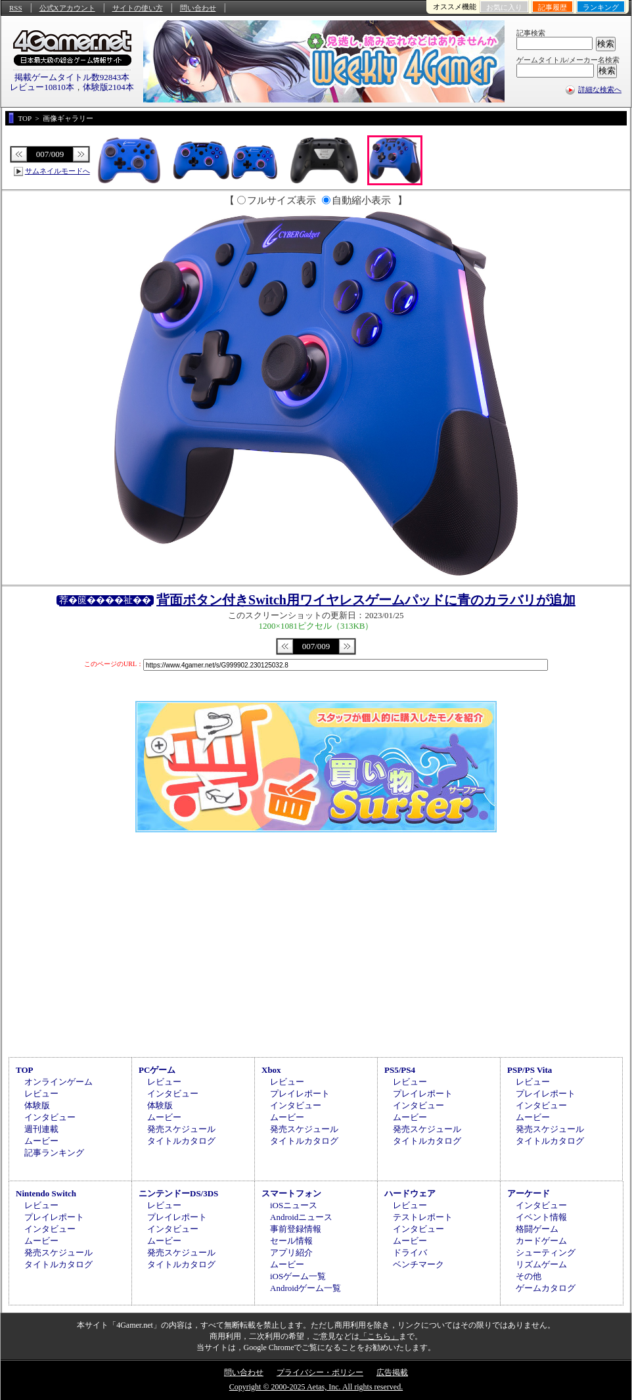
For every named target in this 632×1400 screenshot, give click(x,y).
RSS (15, 8)
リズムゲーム (541, 1264)
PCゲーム (157, 1070)
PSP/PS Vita (529, 1070)
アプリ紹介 (291, 1252)
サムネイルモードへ (57, 171)
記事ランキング (54, 1153)
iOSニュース (293, 1205)
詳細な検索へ (599, 89)
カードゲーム (541, 1241)
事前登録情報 (295, 1229)
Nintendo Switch (46, 1193)
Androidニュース (301, 1217)
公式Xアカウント (67, 8)
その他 (528, 1276)
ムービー (41, 1141)
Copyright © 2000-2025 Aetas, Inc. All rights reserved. (316, 1386)
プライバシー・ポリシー (320, 1372)
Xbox (271, 1070)
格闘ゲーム (537, 1229)
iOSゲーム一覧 (298, 1276)
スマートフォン (291, 1193)
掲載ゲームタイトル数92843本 (72, 77)
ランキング (601, 7)
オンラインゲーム (58, 1082)
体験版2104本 (108, 87)
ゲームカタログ (546, 1288)
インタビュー (50, 1117)
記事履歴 (552, 7)
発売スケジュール (181, 1129)
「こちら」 (379, 1336)
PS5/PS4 (399, 1070)
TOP (25, 1070)
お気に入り (504, 7)
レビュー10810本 (42, 87)
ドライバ (410, 1252)
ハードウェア (410, 1193)
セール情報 (291, 1241)
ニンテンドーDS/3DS (178, 1193)
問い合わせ (198, 8)
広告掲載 (392, 1372)
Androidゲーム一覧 (305, 1288)
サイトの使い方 (137, 8)
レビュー (41, 1093)
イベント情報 (541, 1217)
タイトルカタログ (181, 1141)
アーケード (528, 1193)
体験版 (37, 1105)
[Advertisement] (316, 943)
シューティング (546, 1252)
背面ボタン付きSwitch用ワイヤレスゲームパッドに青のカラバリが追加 (366, 600)
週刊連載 (41, 1129)
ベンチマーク (418, 1264)
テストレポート (423, 1217)
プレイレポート (300, 1093)
